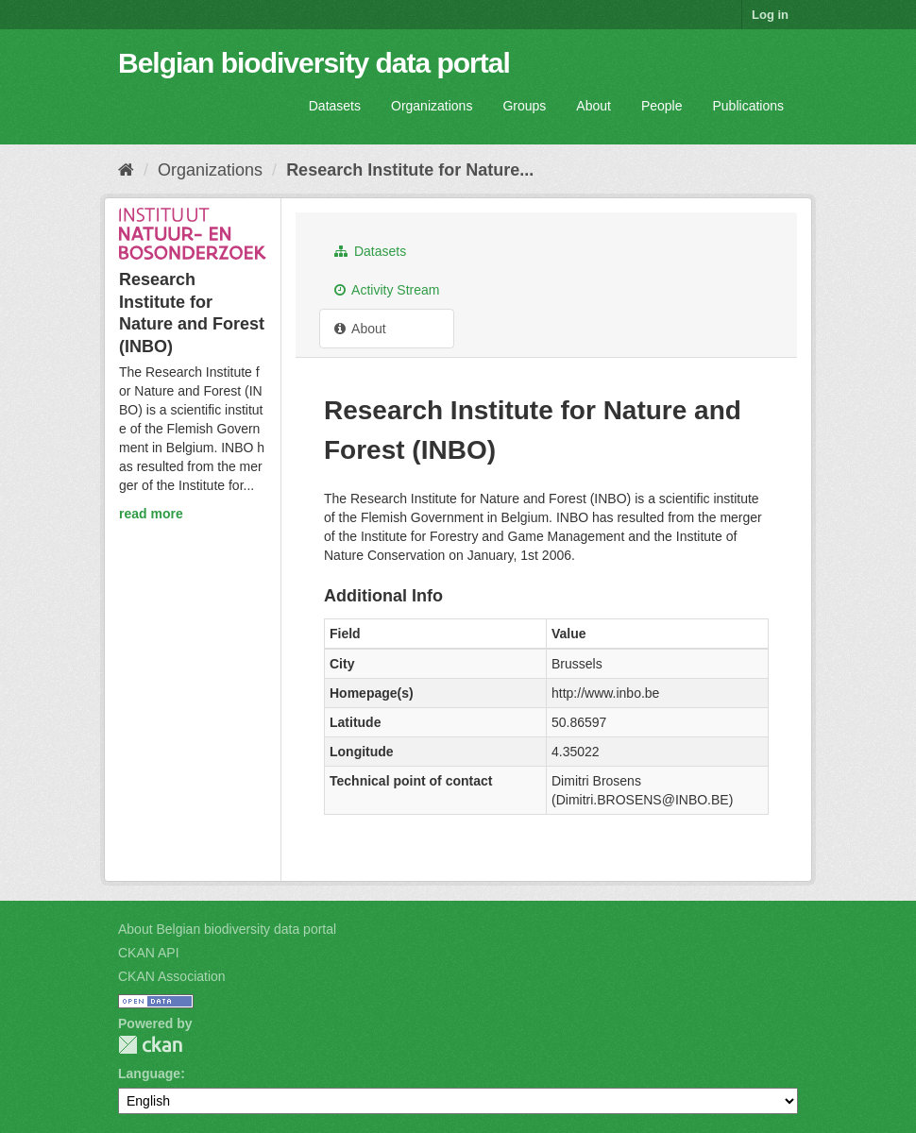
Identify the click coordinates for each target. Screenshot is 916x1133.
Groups (524, 105)
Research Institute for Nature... (410, 170)
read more (151, 513)
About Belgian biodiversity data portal (227, 929)
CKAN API (148, 952)
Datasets (335, 105)
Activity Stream (386, 289)
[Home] (126, 170)
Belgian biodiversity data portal (314, 62)
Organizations (431, 105)
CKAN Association (172, 976)
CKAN (150, 1045)
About (593, 105)
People (662, 105)
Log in (770, 15)
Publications (749, 105)
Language (149, 1073)
